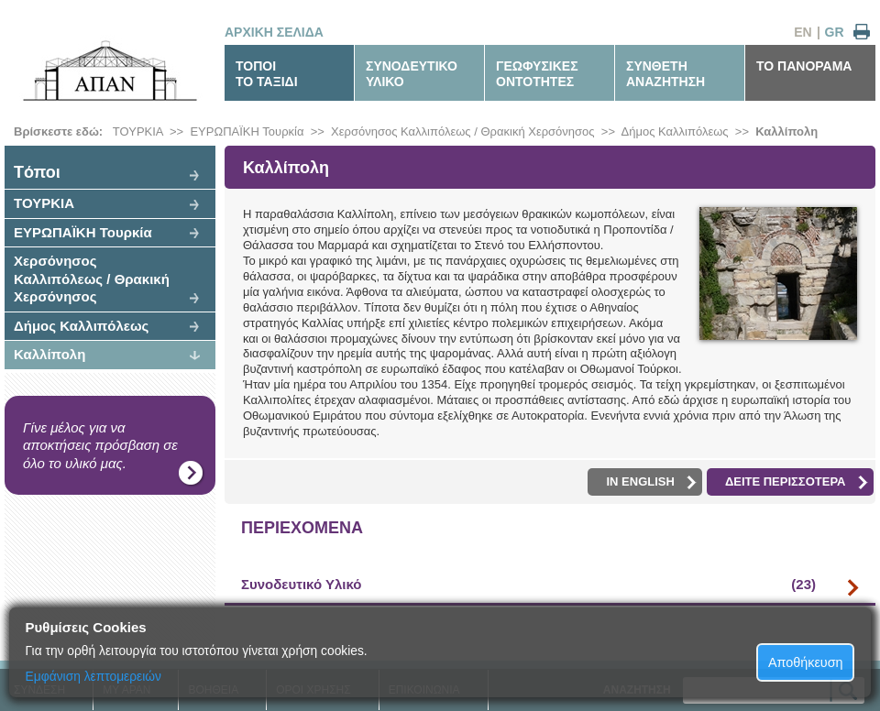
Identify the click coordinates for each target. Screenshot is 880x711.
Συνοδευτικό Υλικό (528, 584)
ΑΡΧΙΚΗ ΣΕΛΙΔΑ (274, 32)
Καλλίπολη (786, 131)
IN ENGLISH (651, 482)
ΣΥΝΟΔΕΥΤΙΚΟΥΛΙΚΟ (411, 74)
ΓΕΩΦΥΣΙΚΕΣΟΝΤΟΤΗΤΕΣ (537, 74)
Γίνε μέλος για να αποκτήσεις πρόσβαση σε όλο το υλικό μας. (100, 445)
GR (834, 32)
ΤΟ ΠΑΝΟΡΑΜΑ (804, 66)
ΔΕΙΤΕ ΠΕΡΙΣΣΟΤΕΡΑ (796, 482)
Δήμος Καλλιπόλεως (675, 131)
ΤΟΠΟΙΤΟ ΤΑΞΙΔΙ (267, 74)
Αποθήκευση (805, 662)
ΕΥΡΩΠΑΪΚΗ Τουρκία (246, 131)
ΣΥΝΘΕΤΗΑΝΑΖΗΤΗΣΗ (665, 74)
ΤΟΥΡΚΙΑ (138, 131)
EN (802, 32)
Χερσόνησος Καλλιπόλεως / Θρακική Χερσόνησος (463, 131)
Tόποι (37, 172)
